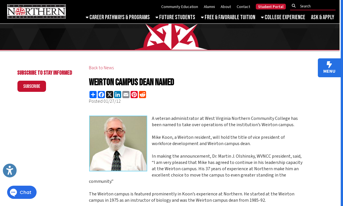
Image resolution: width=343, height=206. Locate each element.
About (226, 7)
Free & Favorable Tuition (228, 17)
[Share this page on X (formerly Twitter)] (109, 94)
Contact (243, 7)
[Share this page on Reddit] (142, 94)
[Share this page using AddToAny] (93, 94)
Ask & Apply (322, 17)
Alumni (209, 7)
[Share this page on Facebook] (101, 94)
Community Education (179, 7)
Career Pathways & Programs (118, 17)
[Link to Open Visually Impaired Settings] (10, 170)
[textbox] (314, 6)
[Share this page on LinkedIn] (117, 94)
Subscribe (31, 86)
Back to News (101, 68)
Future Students (175, 17)
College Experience (283, 17)
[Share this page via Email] (126, 94)
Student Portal (271, 6)
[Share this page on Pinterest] (134, 94)
